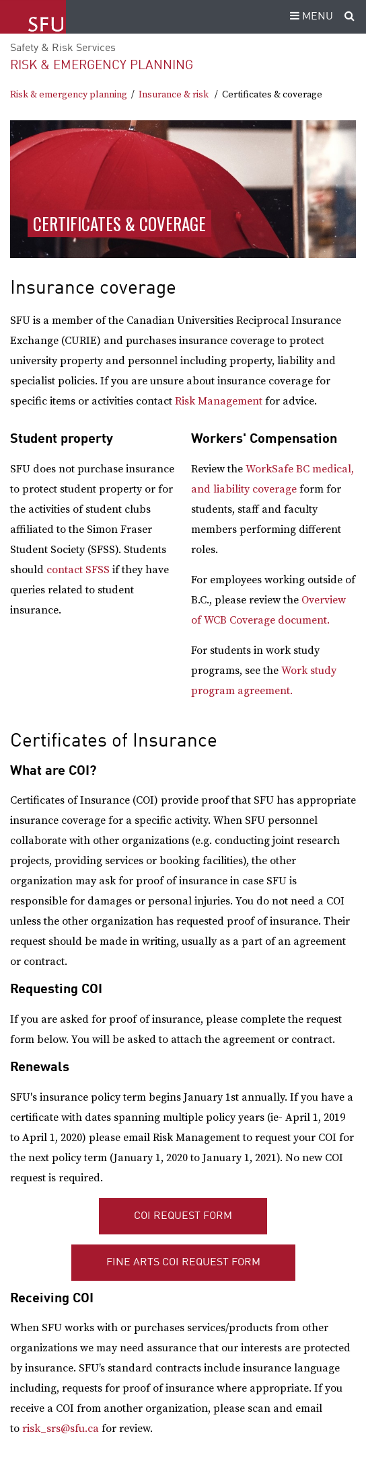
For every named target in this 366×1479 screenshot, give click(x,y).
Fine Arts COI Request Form (183, 1262)
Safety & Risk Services (63, 48)
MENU (309, 16)
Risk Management (218, 401)
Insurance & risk (174, 94)
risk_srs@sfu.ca (60, 1428)
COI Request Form (183, 1216)
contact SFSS (78, 570)
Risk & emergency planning (101, 65)
